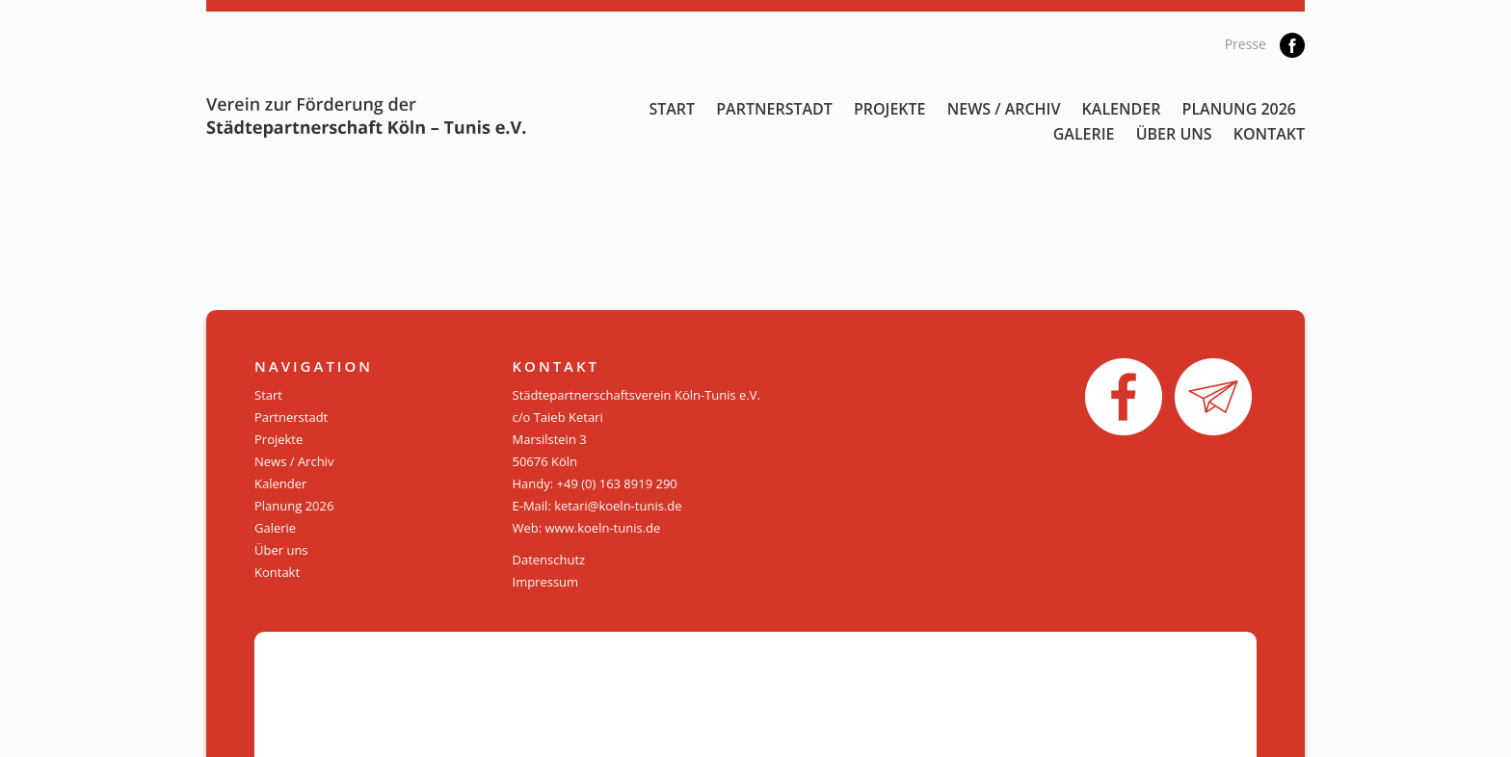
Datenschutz (549, 559)
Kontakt (1269, 133)
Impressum (546, 581)
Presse (1245, 44)
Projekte (890, 108)
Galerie (1084, 133)
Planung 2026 (1239, 108)
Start (672, 108)
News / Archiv (1004, 108)
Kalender (1121, 108)
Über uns (1174, 133)
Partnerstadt (774, 108)
